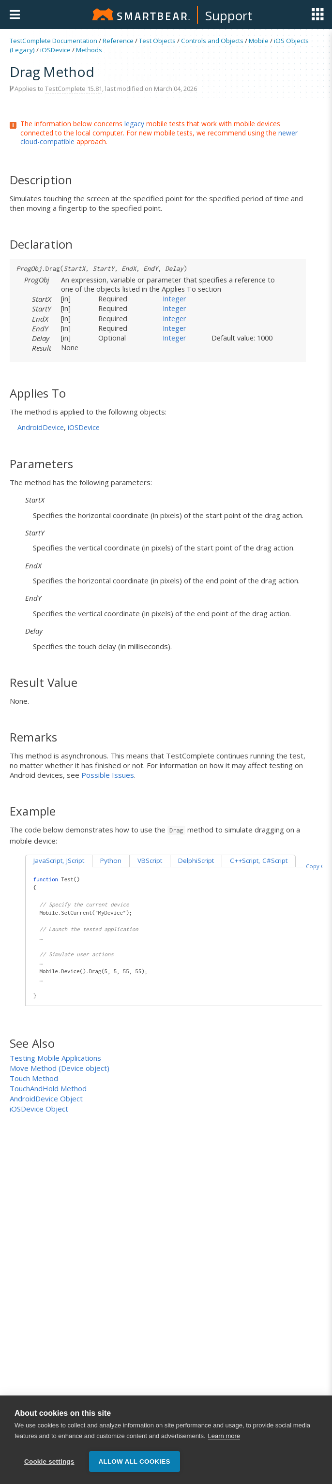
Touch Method (34, 1078)
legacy (134, 123)
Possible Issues (107, 775)
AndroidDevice (40, 427)
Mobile (259, 40)
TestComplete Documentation (53, 40)
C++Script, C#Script (258, 860)
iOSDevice (55, 49)
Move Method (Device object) (59, 1068)
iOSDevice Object (39, 1108)
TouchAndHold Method (48, 1088)
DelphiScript (196, 860)
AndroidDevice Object (46, 1098)
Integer (174, 298)
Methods (89, 49)
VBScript (149, 860)
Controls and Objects (212, 40)
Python (110, 860)
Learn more (224, 1440)
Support (228, 15)
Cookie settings (49, 1465)
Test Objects (157, 40)
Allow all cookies (134, 1465)
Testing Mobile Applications (55, 1058)
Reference (118, 40)
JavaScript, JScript (58, 860)
